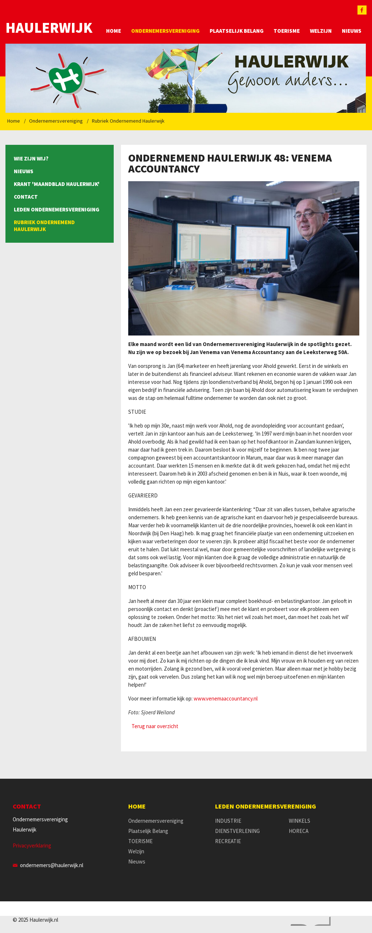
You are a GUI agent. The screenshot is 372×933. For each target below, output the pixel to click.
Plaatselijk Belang (236, 30)
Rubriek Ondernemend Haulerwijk (128, 121)
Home (113, 30)
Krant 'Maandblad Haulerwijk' (57, 183)
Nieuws (351, 30)
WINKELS (299, 820)
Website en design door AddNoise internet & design (309, 921)
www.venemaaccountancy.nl (226, 698)
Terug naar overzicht (155, 726)
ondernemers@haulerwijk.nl (51, 865)
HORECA (298, 830)
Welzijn (321, 30)
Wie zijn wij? (31, 158)
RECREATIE (228, 841)
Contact (26, 196)
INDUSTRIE (228, 820)
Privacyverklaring (32, 845)
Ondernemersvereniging (165, 30)
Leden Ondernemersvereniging (56, 209)
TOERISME (287, 30)
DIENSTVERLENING (237, 830)
